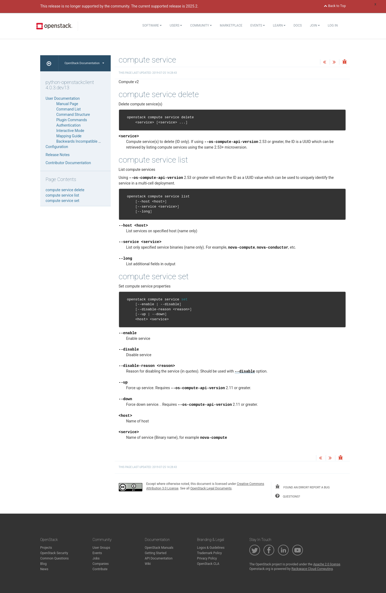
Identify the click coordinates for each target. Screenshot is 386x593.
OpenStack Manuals (159, 548)
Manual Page (67, 104)
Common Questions (54, 558)
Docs (298, 25)
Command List (68, 109)
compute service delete (65, 190)
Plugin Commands (71, 120)
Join (315, 25)
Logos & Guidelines (210, 548)
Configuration (57, 147)
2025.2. (192, 6)
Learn (279, 25)
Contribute (99, 569)
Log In (333, 25)
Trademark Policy (209, 553)
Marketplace (231, 25)
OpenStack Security (54, 553)
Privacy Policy (207, 558)
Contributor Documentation (68, 163)
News (44, 569)
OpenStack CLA (208, 564)
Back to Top (335, 6)
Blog (43, 564)
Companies (100, 564)
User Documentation (63, 98)
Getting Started (155, 553)
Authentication (68, 125)
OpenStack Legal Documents (211, 488)
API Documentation (159, 558)
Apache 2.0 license (326, 564)
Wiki (148, 564)
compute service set (62, 200)
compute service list (62, 195)
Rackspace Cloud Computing (312, 569)
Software (152, 25)
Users (176, 25)
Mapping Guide (68, 136)
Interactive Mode (70, 130)
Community (201, 25)
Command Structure (73, 114)
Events (257, 25)
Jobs (95, 558)
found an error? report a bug (302, 486)
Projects (46, 548)
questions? (287, 495)
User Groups (101, 548)
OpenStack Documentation (84, 63)
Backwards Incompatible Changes (84, 141)
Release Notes (58, 155)
